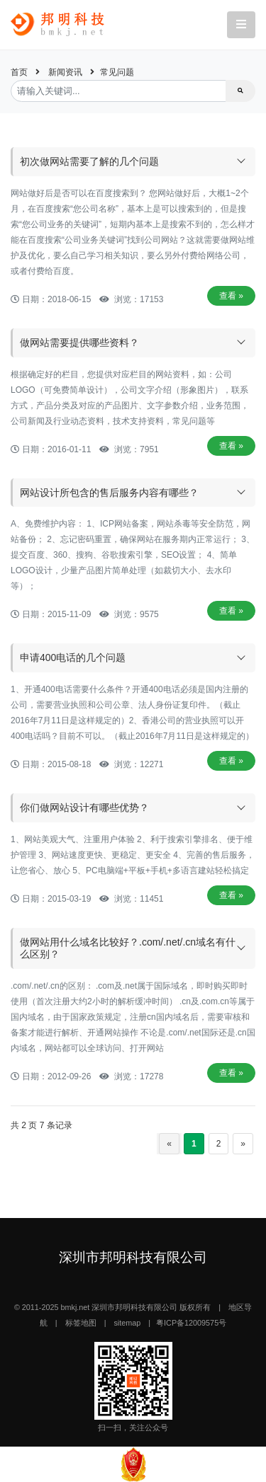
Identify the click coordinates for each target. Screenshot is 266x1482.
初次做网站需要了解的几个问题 (89, 161)
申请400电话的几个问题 (73, 657)
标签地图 (80, 1323)
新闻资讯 (65, 72)
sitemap (126, 1323)
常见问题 (117, 72)
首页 (19, 72)
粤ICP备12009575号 (191, 1323)
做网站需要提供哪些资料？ (79, 342)
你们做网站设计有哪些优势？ (84, 807)
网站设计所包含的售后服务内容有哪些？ (109, 492)
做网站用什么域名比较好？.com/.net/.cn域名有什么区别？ (127, 948)
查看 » (231, 296)
